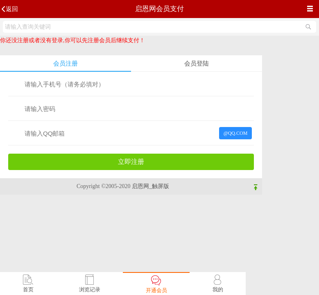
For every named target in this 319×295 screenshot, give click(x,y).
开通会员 (156, 290)
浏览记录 (89, 290)
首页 (28, 290)
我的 (218, 290)
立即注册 (131, 161)
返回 (12, 9)
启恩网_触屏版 (150, 186)
